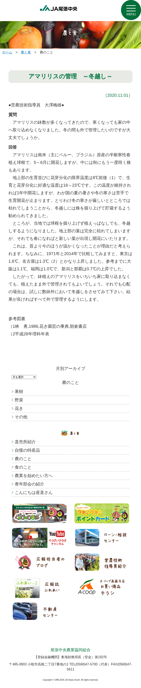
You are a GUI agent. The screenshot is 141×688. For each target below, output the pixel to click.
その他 (21, 417)
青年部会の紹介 (29, 484)
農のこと (23, 458)
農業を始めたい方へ (34, 475)
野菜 (19, 400)
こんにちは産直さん (34, 492)
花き (19, 408)
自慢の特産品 (27, 450)
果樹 (19, 391)
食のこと (23, 467)
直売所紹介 (25, 441)
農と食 (26, 52)
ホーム (7, 52)
